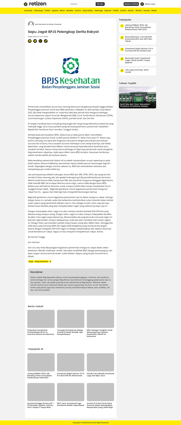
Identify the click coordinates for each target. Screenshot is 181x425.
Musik (153, 10)
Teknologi (38, 10)
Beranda (28, 10)
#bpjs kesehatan (41, 261)
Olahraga (98, 10)
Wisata (138, 10)
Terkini (47, 10)
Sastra (78, 10)
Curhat (123, 10)
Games (146, 10)
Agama (55, 10)
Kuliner (131, 10)
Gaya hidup (87, 10)
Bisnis (62, 10)
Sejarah (107, 10)
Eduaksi (69, 10)
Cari (100, 4)
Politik (115, 10)
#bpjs (31, 261)
